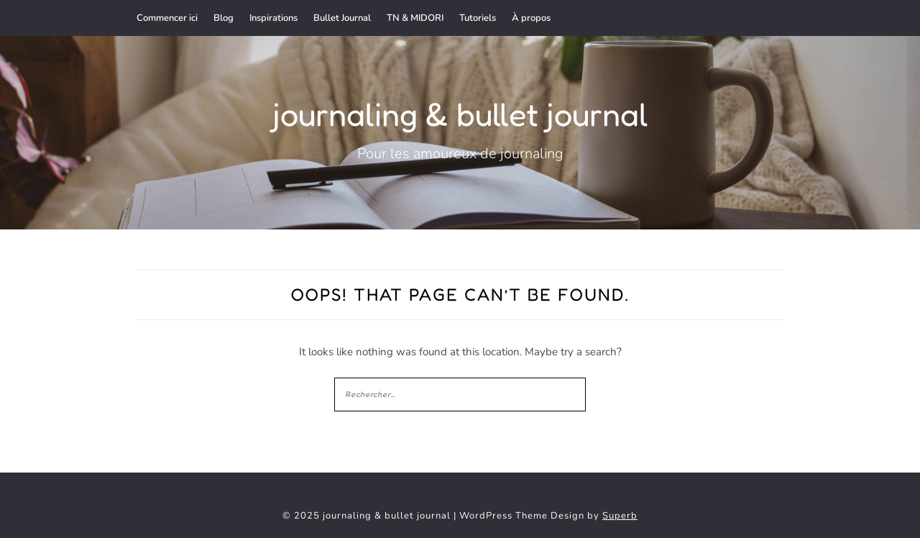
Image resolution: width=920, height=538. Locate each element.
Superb (620, 515)
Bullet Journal (342, 18)
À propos (531, 18)
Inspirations (273, 18)
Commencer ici (167, 18)
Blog (223, 18)
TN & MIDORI (415, 18)
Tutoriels (477, 18)
